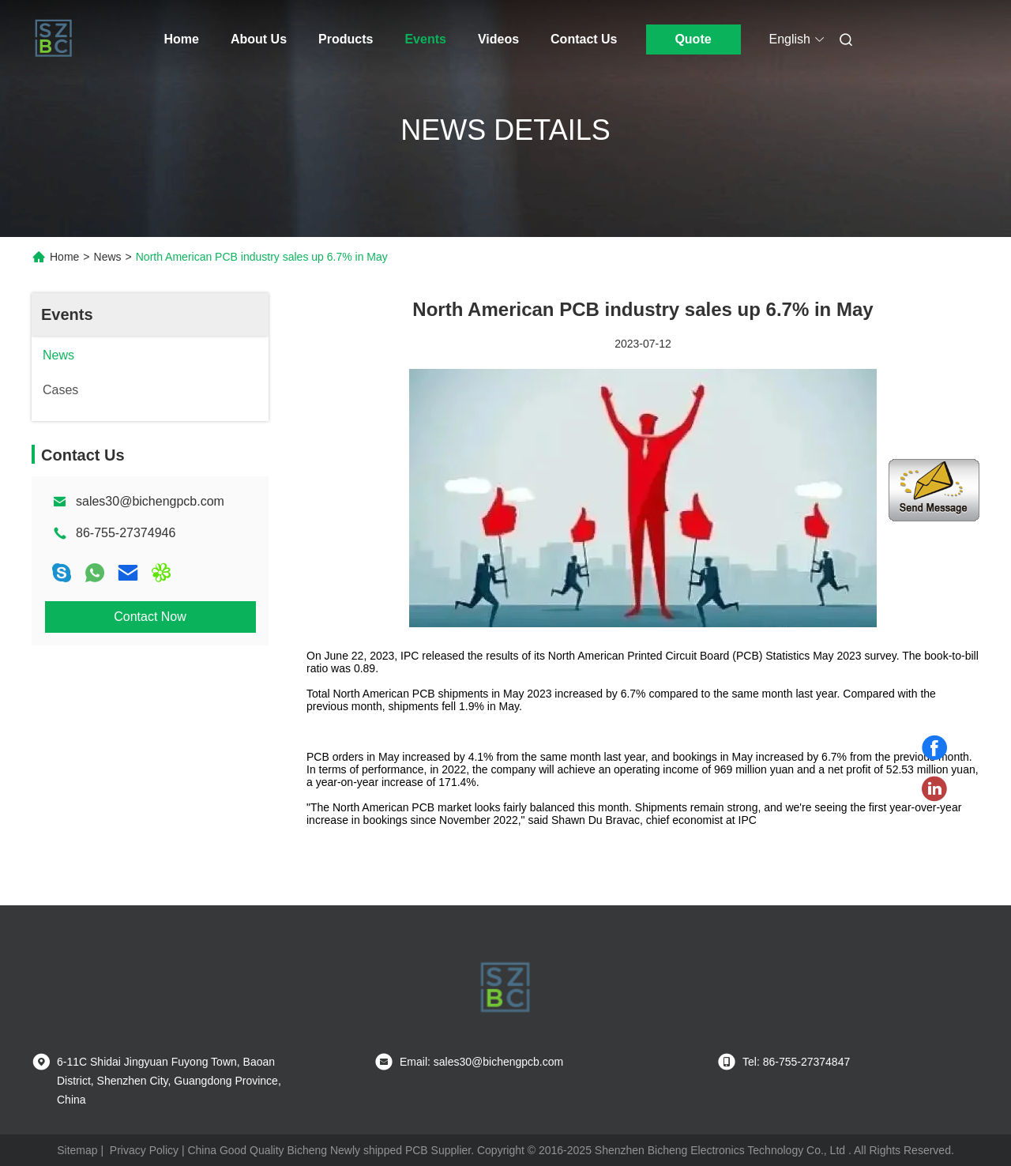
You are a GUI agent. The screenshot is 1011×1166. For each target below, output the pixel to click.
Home (181, 39)
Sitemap (77, 1150)
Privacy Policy (144, 1150)
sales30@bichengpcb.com (150, 501)
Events (424, 39)
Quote (693, 39)
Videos (498, 39)
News (108, 256)
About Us (259, 39)
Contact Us (584, 39)
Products (345, 39)
